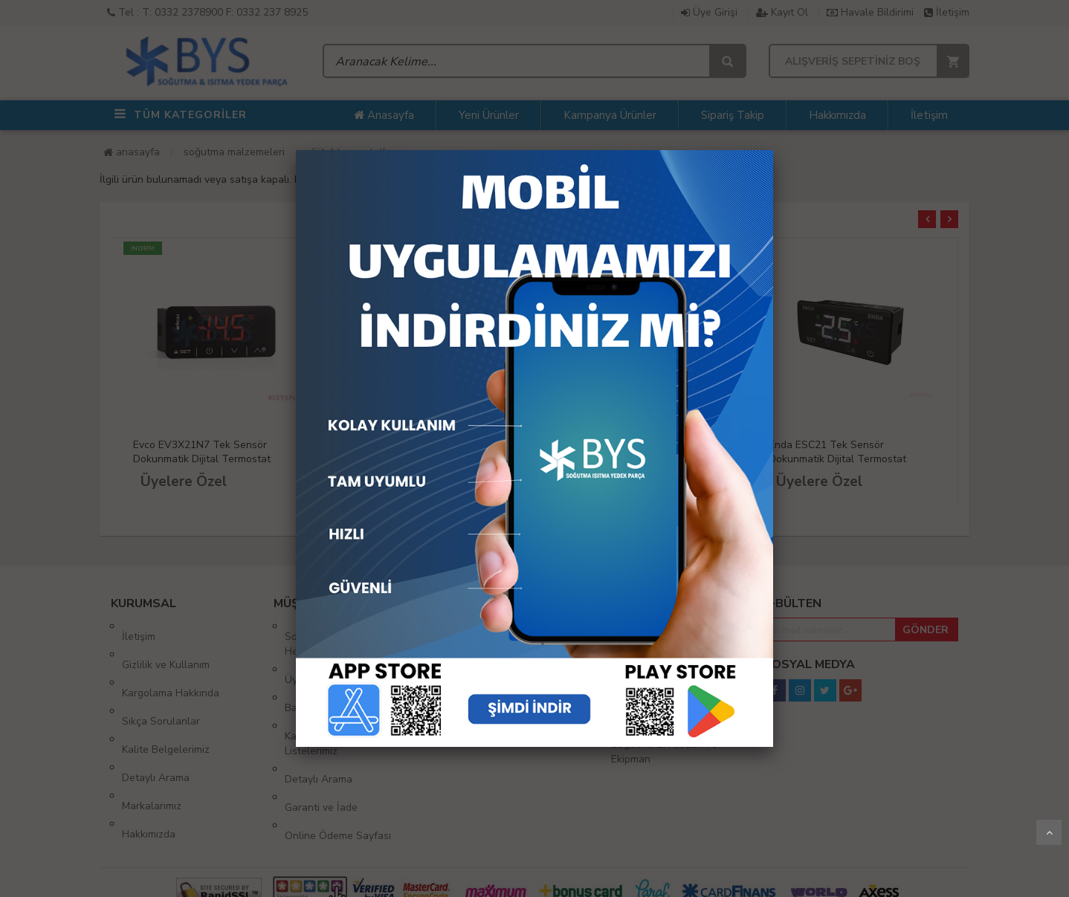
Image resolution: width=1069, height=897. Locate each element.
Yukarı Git (1049, 832)
